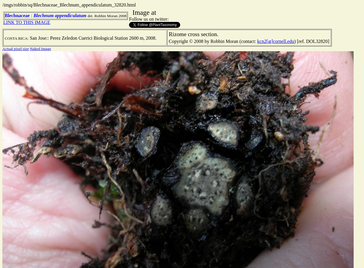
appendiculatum (70, 15)
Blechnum (43, 15)
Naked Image (40, 48)
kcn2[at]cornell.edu (275, 41)
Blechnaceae (17, 15)
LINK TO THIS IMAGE (26, 22)
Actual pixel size (15, 48)
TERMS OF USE (295, 258)
